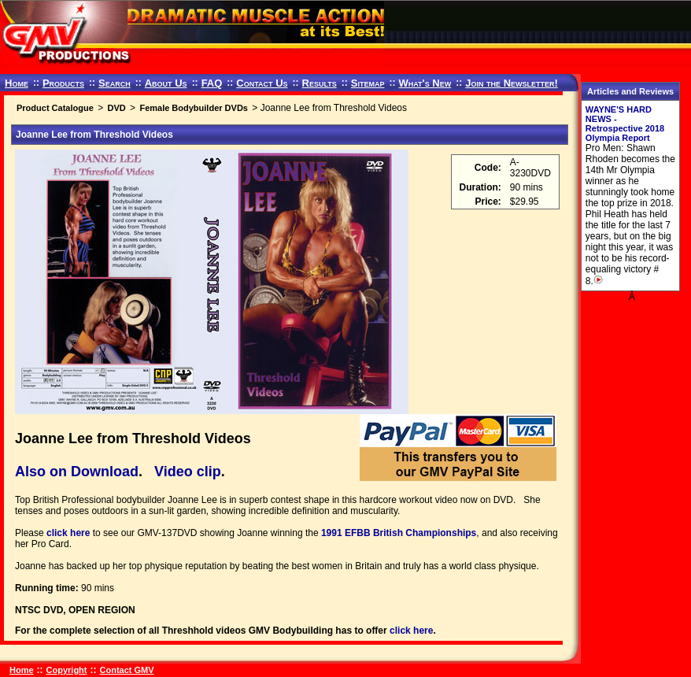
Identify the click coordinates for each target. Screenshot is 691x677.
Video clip (187, 471)
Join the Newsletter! (511, 83)
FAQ (212, 83)
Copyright (66, 670)
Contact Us (261, 83)
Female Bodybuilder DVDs (193, 108)
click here (68, 532)
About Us (166, 83)
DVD (116, 108)
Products (63, 83)
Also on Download (77, 471)
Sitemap (368, 83)
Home (16, 83)
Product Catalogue (55, 108)
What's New (424, 83)
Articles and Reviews (630, 91)
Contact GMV (127, 670)
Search (114, 83)
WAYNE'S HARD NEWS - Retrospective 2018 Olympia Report (625, 123)
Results (319, 83)
